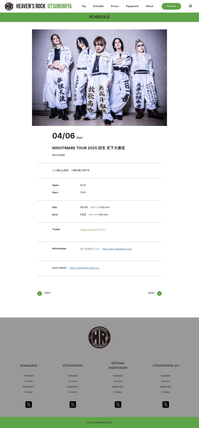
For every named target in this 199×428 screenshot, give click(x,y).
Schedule (98, 6)
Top (84, 6)
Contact (29, 392)
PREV (44, 293)
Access (115, 6)
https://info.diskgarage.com (117, 248)
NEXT (155, 293)
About (149, 6)
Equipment (132, 6)
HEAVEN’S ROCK (44, 6)
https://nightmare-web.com (84, 267)
